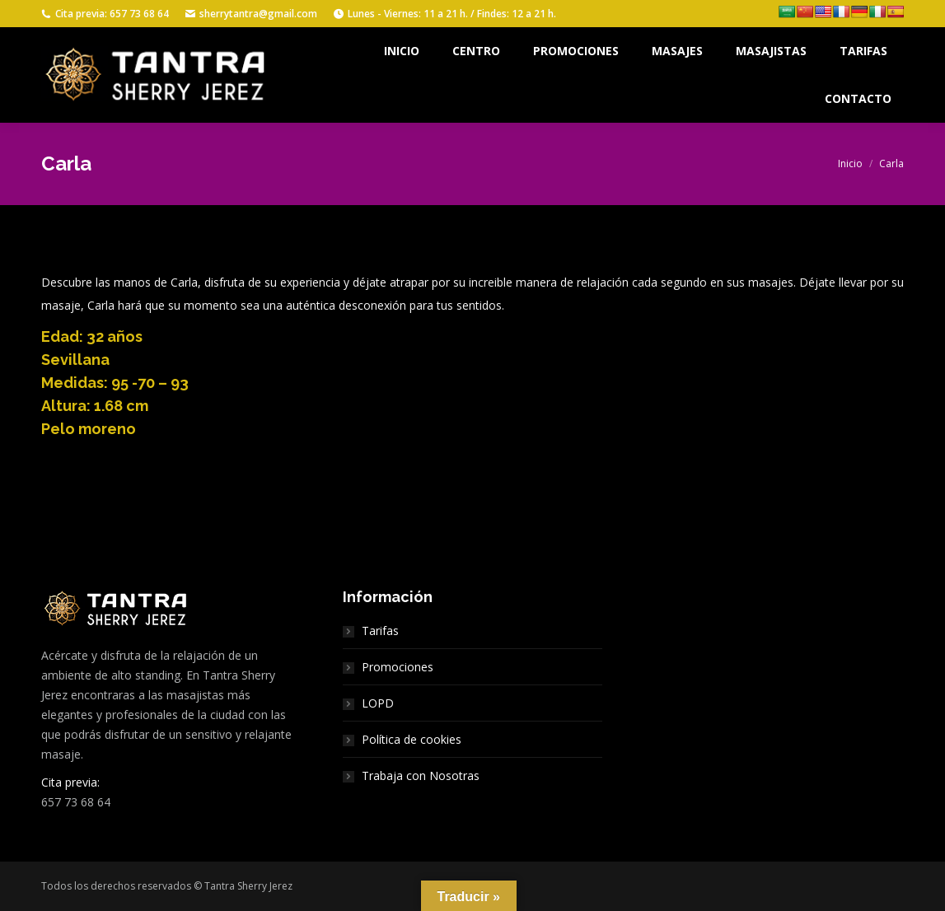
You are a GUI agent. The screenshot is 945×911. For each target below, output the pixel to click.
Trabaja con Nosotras (421, 775)
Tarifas (380, 630)
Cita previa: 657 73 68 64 (105, 14)
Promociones (397, 667)
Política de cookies (411, 739)
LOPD (378, 703)
